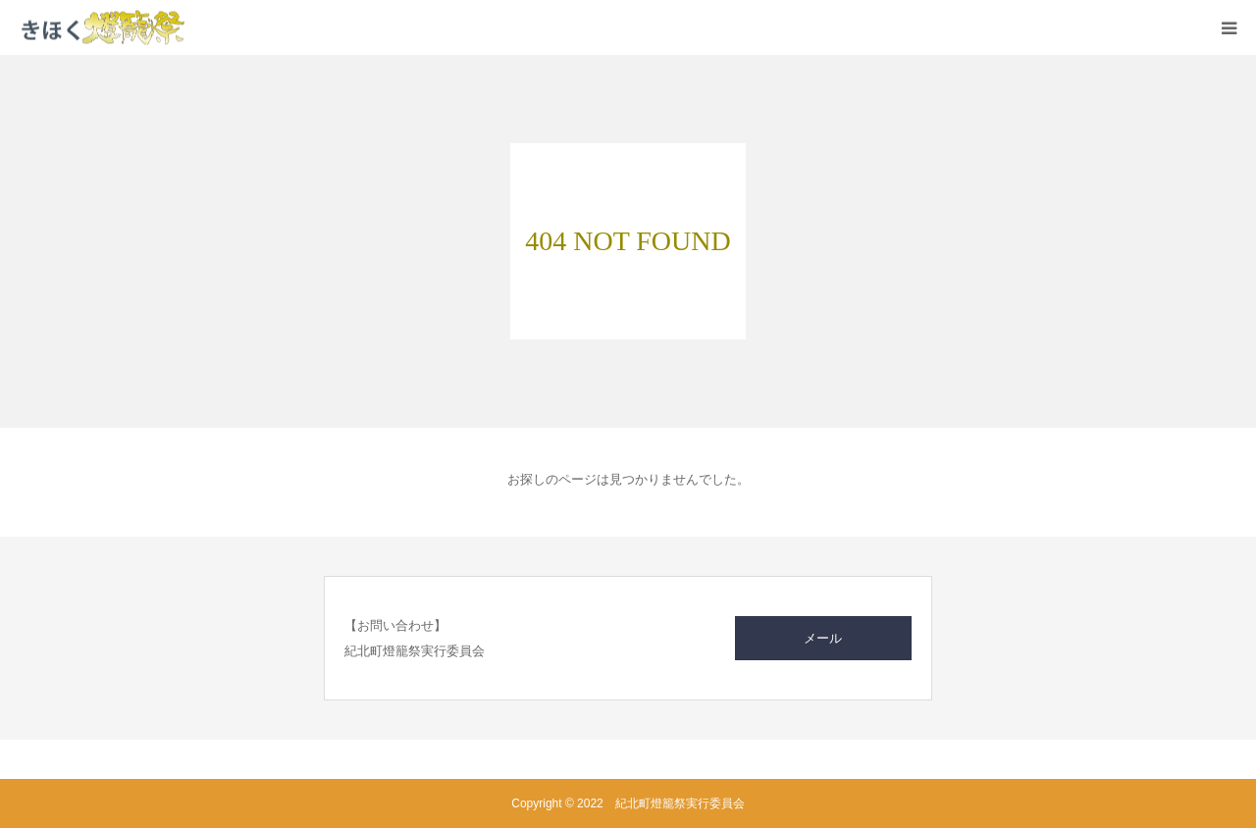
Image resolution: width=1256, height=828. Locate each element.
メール (823, 638)
